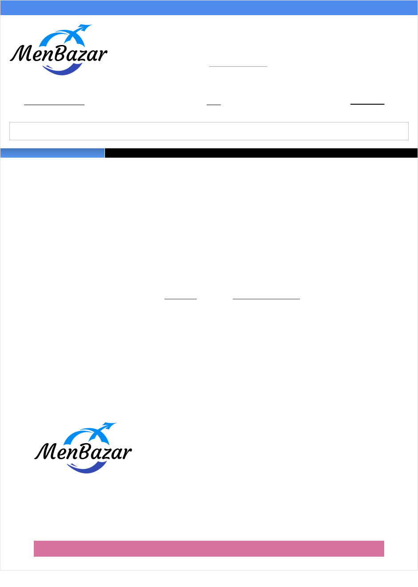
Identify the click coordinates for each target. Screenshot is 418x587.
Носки (276, 158)
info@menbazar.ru (240, 68)
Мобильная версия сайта (209, 564)
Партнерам (345, 8)
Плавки (170, 158)
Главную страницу (271, 304)
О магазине (287, 8)
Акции (11, 8)
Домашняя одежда (314, 158)
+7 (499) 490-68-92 (253, 53)
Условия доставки (144, 8)
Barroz (375, 551)
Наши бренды (387, 158)
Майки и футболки (206, 158)
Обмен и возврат (220, 8)
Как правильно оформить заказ (240, 455)
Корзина (364, 103)
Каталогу (178, 304)
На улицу (354, 158)
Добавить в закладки (56, 104)
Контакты (401, 8)
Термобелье (249, 158)
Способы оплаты (69, 8)
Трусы (149, 158)
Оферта (204, 483)
